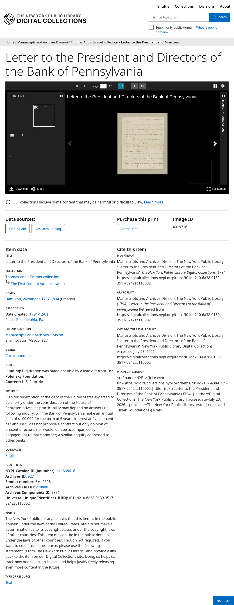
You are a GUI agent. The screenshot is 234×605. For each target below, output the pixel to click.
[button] (61, 96)
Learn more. (154, 202)
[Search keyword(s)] (179, 17)
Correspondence (19, 355)
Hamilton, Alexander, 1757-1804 (32, 298)
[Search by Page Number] (103, 86)
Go (121, 86)
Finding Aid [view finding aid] (17, 229)
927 (31, 476)
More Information (223, 102)
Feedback (223, 600)
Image (95, 86)
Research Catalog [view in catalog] (48, 229)
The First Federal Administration (38, 283)
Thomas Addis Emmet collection (32, 276)
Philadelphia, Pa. (30, 319)
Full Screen (216, 188)
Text (8, 582)
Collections (184, 6)
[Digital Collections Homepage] (45, 19)
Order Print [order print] (129, 229)
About (225, 6)
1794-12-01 (39, 314)
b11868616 (65, 470)
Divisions (206, 6)
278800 (42, 487)
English (11, 455)
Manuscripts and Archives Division (34, 334)
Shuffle (163, 6)
